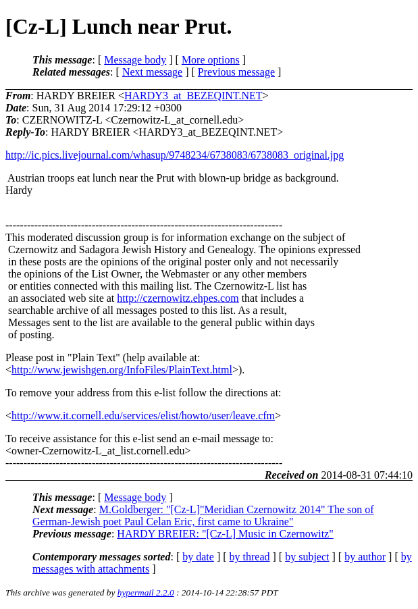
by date (198, 556)
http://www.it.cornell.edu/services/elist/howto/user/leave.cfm (143, 415)
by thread (250, 556)
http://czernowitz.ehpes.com (177, 298)
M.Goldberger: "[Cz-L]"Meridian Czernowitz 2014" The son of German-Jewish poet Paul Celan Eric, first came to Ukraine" (203, 515)
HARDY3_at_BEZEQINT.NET (193, 95)
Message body (135, 59)
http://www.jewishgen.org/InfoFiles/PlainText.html (121, 369)
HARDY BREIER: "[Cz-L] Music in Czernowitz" (225, 533)
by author (365, 556)
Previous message (236, 72)
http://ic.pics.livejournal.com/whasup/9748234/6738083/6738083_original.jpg (174, 155)
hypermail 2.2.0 (145, 592)
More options (211, 59)
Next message (152, 72)
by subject (307, 556)
